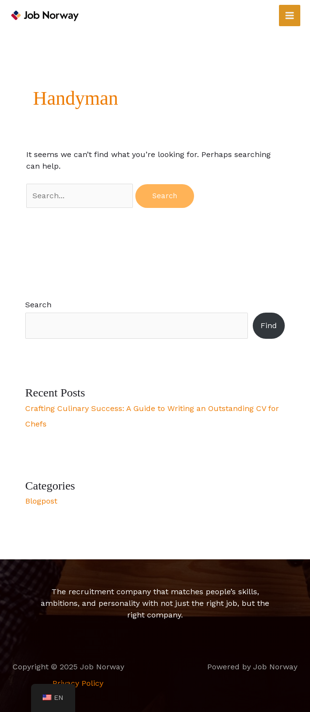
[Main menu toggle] (289, 15)
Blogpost (41, 501)
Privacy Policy (77, 683)
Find (269, 325)
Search (38, 304)
